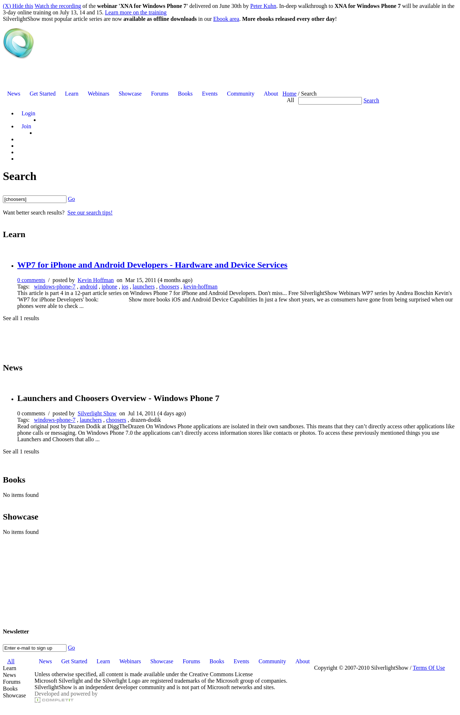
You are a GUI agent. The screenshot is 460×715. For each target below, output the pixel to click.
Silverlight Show (97, 413)
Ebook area (226, 19)
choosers (169, 286)
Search (371, 100)
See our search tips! (90, 212)
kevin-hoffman (200, 286)
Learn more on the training (136, 12)
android (88, 286)
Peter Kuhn (263, 6)
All (290, 100)
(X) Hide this (18, 6)
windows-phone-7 (54, 286)
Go (71, 199)
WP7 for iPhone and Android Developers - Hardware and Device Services (152, 264)
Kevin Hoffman (96, 280)
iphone (110, 286)
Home (289, 94)
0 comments (31, 280)
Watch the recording (57, 6)
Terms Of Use (429, 668)
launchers (144, 286)
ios (124, 286)
